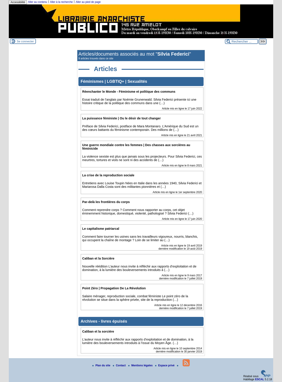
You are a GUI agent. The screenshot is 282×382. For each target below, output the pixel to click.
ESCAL (259, 379)
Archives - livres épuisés (104, 321)
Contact (119, 365)
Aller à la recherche (61, 2)
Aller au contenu (37, 2)
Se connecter (25, 41)
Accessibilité (18, 2)
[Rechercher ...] (241, 41)
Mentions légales (140, 365)
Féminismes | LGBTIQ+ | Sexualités (114, 81)
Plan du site (101, 365)
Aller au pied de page (88, 2)
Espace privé (165, 365)
